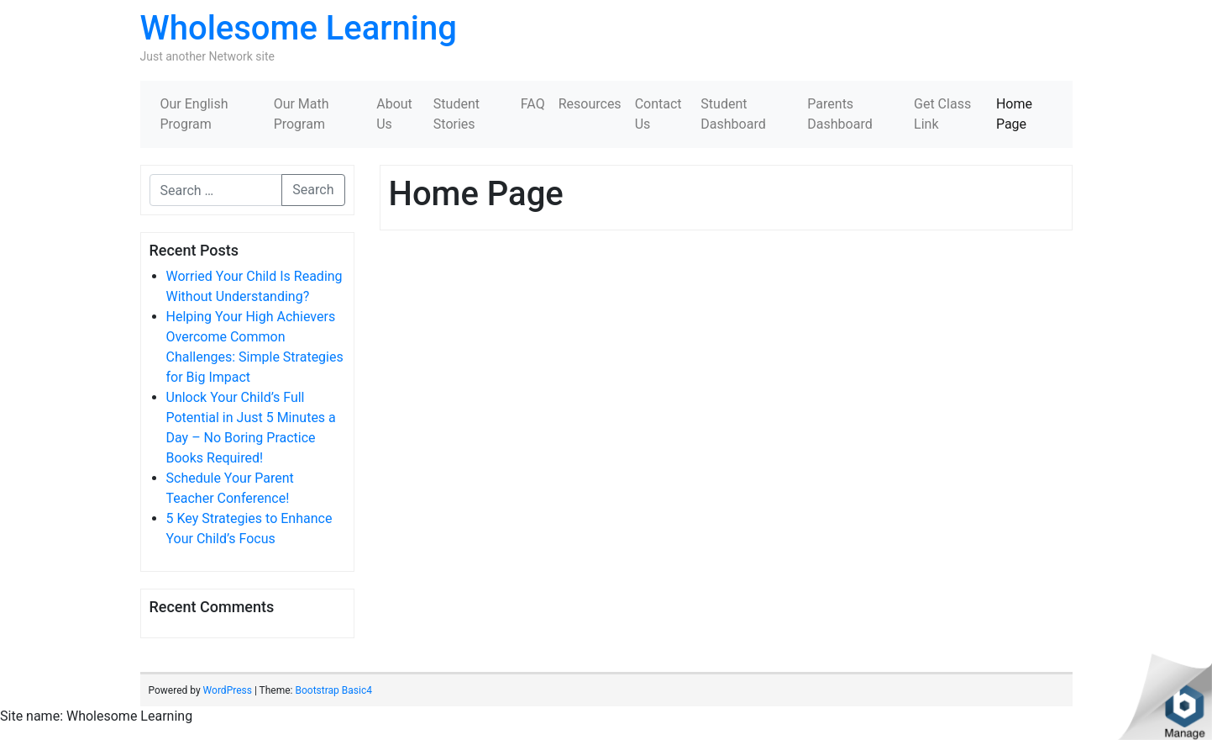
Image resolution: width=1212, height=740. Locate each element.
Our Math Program (301, 114)
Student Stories (456, 114)
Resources (590, 104)
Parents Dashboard (839, 114)
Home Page (1014, 114)
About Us (394, 114)
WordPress (227, 690)
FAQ (533, 104)
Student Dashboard (732, 114)
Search (312, 190)
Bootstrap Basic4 (333, 690)
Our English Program (194, 114)
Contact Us (658, 114)
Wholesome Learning (298, 28)
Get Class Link (942, 114)
